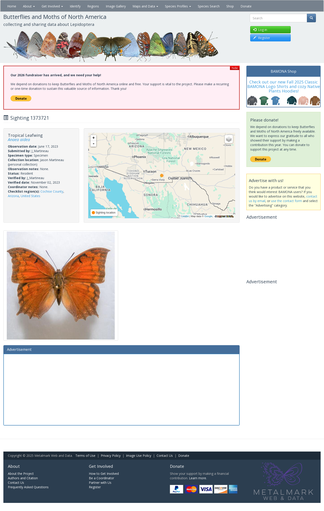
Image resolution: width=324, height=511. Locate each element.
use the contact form (286, 201)
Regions (93, 6)
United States (30, 196)
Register (95, 487)
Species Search (209, 6)
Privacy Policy (111, 455)
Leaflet (185, 216)
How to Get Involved (104, 473)
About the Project (21, 473)
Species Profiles (178, 6)
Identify (75, 6)
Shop (230, 6)
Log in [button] (260, 29)
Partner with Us (100, 482)
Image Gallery (116, 6)
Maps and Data (145, 6)
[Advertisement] (121, 389)
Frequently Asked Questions (28, 487)
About (29, 6)
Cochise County (51, 191)
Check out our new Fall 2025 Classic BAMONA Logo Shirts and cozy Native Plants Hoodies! (283, 86)
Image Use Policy (138, 455)
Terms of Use (85, 455)
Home (11, 6)
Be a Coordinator (101, 478)
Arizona (13, 196)
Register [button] (261, 38)
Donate (246, 6)
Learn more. (198, 478)
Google (208, 216)
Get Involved (52, 6)
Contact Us (165, 455)
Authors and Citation (23, 478)
